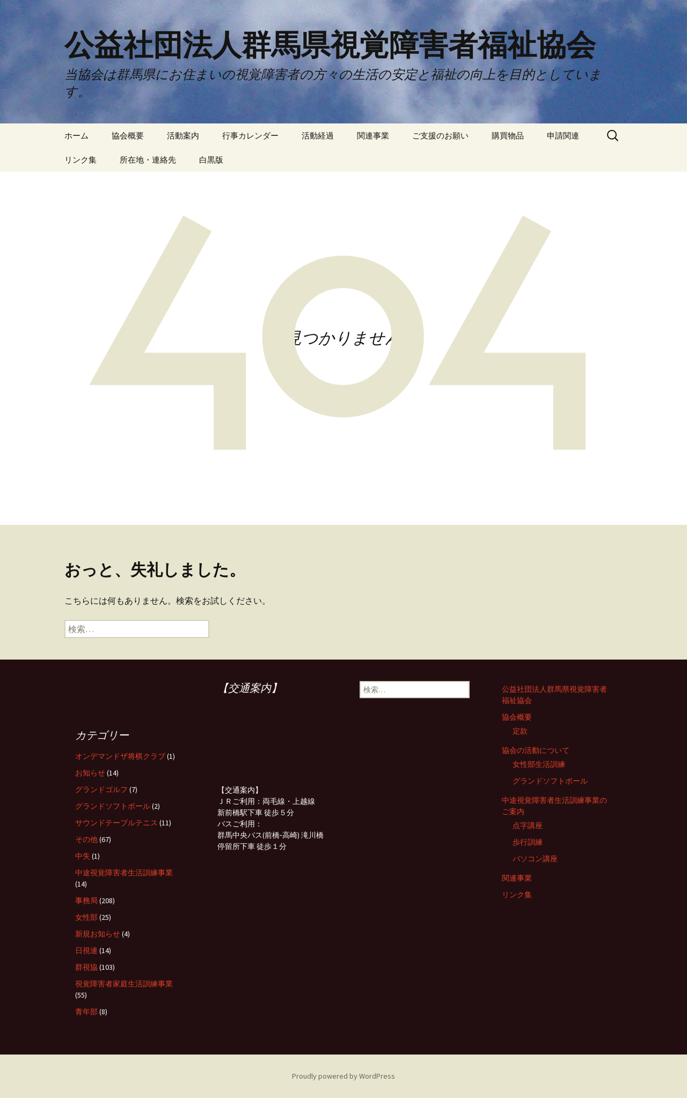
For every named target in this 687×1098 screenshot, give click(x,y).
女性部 (86, 917)
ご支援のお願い (440, 135)
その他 (86, 839)
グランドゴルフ (101, 789)
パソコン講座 (535, 858)
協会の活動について (535, 750)
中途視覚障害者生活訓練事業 (124, 872)
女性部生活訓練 (539, 764)
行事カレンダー (250, 135)
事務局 (86, 900)
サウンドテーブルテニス (116, 823)
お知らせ (90, 773)
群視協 (86, 967)
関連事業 (373, 135)
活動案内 (183, 135)
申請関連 (563, 135)
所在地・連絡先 (148, 160)
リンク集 (80, 160)
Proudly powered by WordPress (343, 1076)
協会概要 (128, 135)
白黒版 (211, 160)
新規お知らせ (97, 934)
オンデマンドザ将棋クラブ (120, 756)
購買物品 (508, 135)
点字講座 (528, 825)
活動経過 (318, 135)
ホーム (76, 135)
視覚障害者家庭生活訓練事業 (124, 984)
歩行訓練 (528, 842)
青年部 (86, 1011)
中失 (82, 856)
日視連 (86, 950)
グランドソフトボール (550, 781)
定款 (520, 731)
